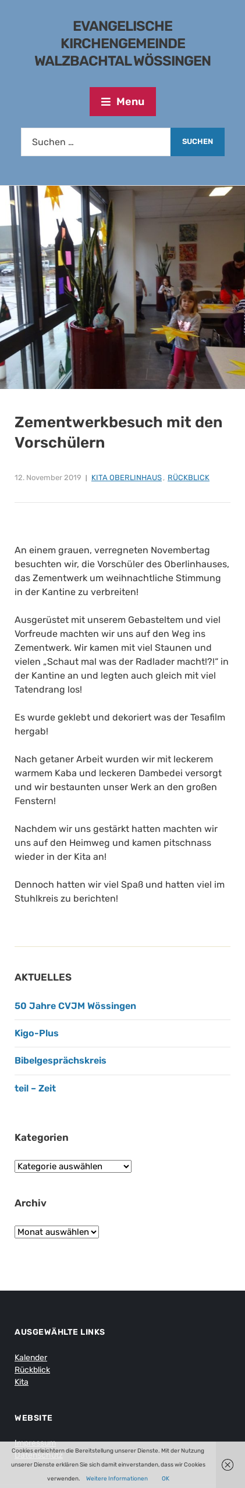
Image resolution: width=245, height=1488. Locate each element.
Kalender (31, 1358)
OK (165, 1478)
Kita (22, 1382)
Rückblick (189, 477)
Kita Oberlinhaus (126, 477)
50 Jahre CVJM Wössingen (75, 1005)
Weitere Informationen (117, 1478)
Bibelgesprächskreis (60, 1060)
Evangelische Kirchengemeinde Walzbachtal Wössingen (122, 43)
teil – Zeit (35, 1088)
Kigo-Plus (37, 1033)
